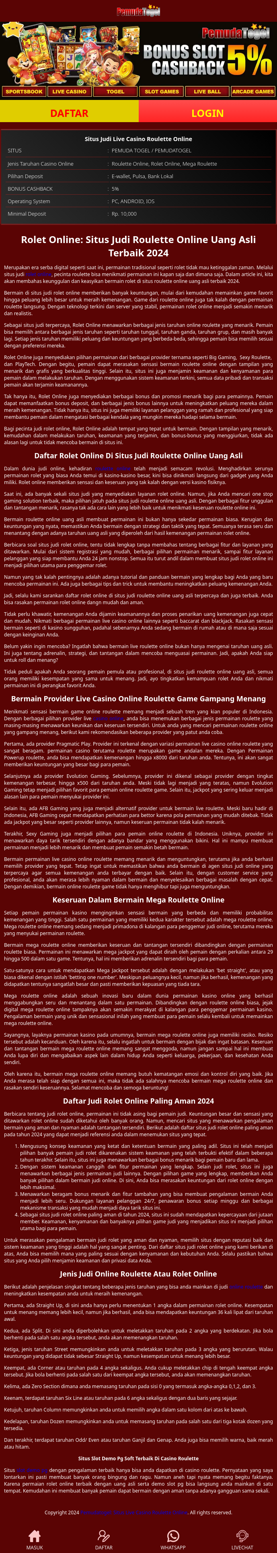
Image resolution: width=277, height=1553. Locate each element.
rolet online (38, 274)
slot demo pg (32, 1470)
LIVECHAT (242, 1540)
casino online (108, 718)
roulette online (113, 468)
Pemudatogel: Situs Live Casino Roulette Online (133, 1512)
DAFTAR (69, 113)
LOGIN (207, 113)
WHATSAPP (172, 1540)
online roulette (246, 1286)
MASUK (34, 1540)
